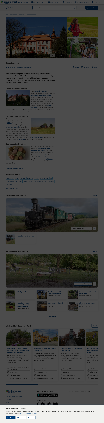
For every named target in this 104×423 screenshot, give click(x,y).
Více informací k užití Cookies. (28, 413)
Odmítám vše (21, 417)
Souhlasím (10, 417)
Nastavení (31, 417)
